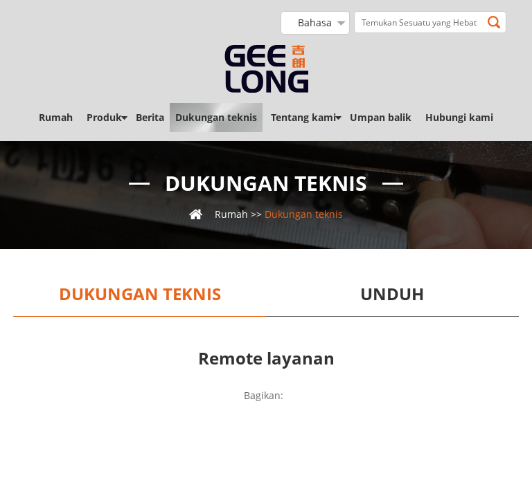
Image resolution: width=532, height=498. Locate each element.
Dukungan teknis (216, 117)
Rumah (56, 117)
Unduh (392, 294)
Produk (104, 117)
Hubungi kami (459, 117)
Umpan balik (380, 117)
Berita (150, 117)
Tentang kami (303, 117)
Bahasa (315, 22)
